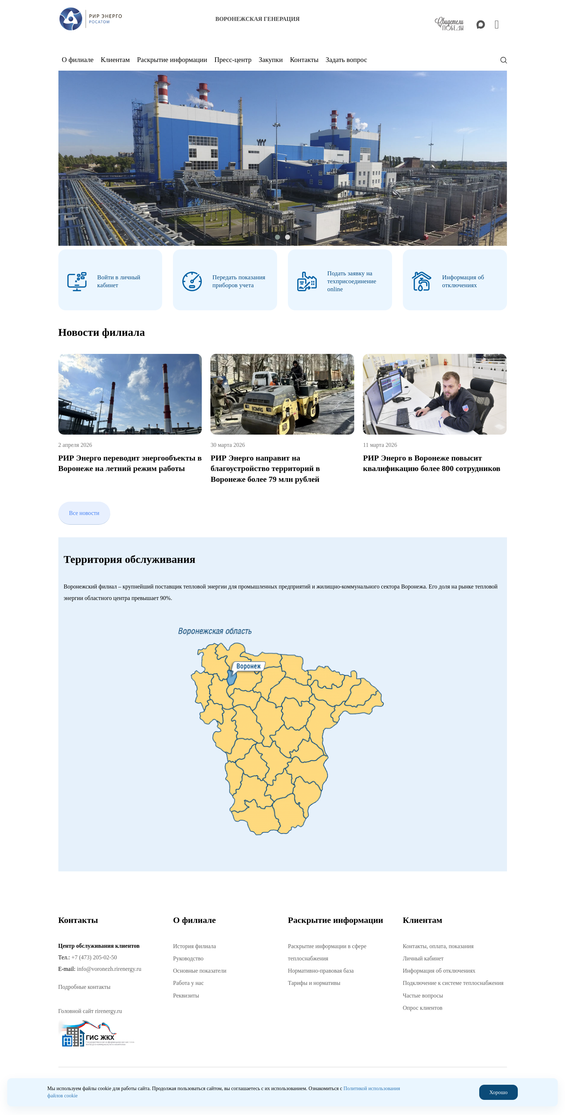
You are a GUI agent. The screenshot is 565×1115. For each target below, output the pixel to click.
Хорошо (498, 1092)
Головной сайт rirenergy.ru (90, 1008)
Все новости (84, 510)
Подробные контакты (84, 984)
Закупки (271, 59)
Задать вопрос (346, 59)
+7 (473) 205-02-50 (94, 954)
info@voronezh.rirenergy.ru (109, 966)
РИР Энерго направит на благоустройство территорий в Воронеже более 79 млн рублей (265, 465)
